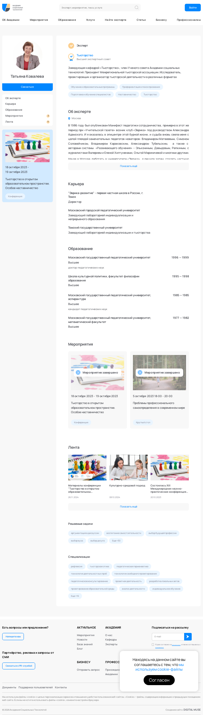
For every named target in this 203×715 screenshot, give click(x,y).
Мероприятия (39, 20)
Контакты (61, 687)
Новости (82, 636)
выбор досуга (98, 540)
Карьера (10, 103)
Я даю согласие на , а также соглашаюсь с (175, 644)
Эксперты (111, 641)
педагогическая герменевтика (132, 566)
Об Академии (11, 20)
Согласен (159, 680)
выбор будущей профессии (163, 533)
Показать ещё (128, 166)
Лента (27, 122)
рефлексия (76, 566)
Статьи (141, 20)
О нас (108, 632)
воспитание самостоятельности (124, 533)
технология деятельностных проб (89, 573)
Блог (80, 645)
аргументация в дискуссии (85, 533)
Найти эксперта (115, 20)
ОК (188, 634)
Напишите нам (13, 633)
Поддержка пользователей (36, 687)
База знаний (85, 641)
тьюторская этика (99, 566)
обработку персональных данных (175, 643)
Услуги (90, 20)
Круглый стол (143, 422)
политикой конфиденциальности (173, 645)
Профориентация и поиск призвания (141, 87)
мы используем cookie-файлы (159, 667)
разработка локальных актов (164, 581)
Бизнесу (161, 20)
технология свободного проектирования (135, 573)
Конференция (15, 196)
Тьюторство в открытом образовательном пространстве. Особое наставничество (27, 183)
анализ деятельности (133, 588)
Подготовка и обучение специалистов (91, 94)
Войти (193, 7)
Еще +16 (75, 596)
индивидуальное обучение (166, 588)
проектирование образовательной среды (92, 588)
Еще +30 (116, 540)
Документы (9, 687)
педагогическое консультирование (89, 581)
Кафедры (111, 636)
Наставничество (127, 94)
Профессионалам (189, 20)
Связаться (27, 86)
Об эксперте (13, 98)
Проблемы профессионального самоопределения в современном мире (159, 405)
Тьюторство (85, 55)
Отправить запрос (88, 666)
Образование (67, 20)
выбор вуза (77, 540)
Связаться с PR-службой (19, 663)
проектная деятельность (128, 581)
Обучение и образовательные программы (93, 87)
